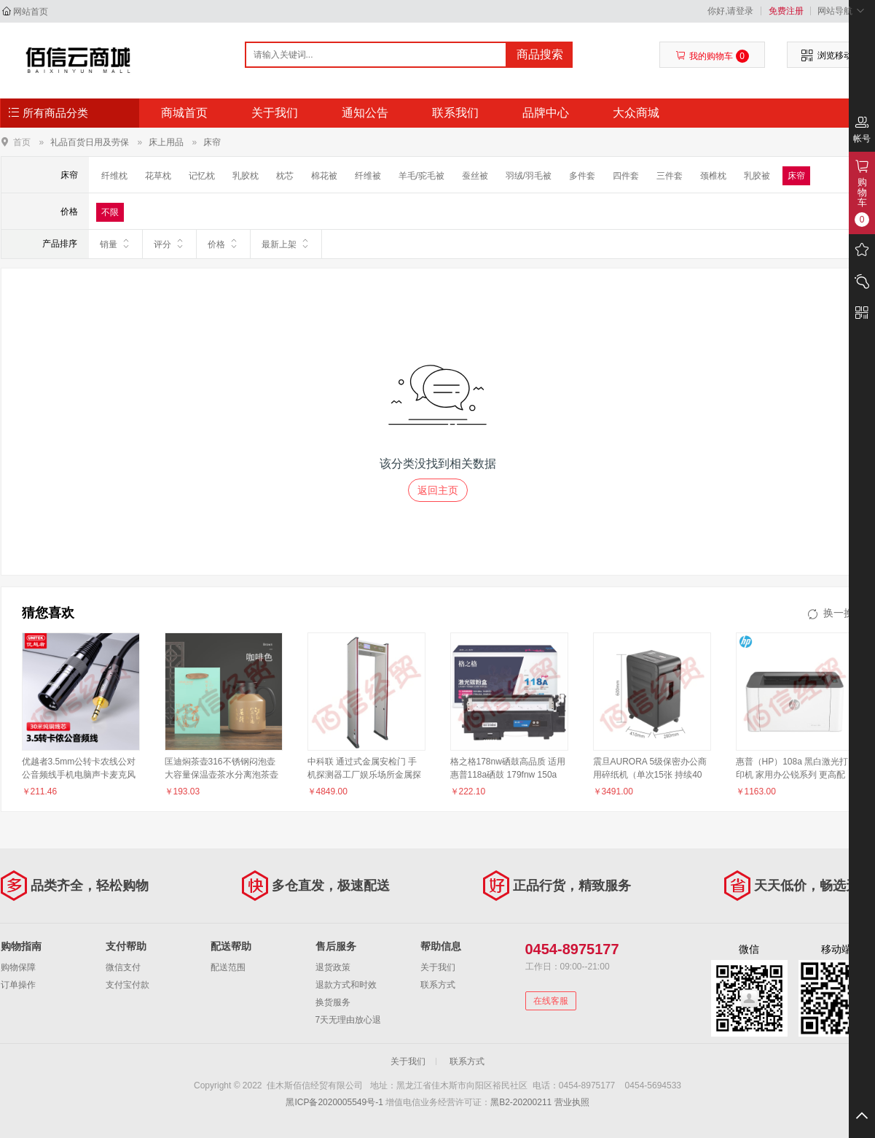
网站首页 (30, 12)
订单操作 (18, 985)
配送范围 (228, 967)
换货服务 (332, 1002)
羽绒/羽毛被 (529, 176)
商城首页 (184, 113)
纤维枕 (114, 176)
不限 (110, 212)
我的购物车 (712, 56)
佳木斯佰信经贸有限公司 (78, 60)
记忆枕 (202, 176)
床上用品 (166, 142)
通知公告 (365, 113)
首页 (22, 142)
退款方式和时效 (346, 985)
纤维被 (368, 176)
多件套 (582, 176)
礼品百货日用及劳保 (89, 142)
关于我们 (274, 113)
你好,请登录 (730, 11)
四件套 (626, 176)
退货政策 (332, 967)
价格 (223, 244)
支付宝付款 (127, 985)
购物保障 (18, 967)
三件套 (669, 176)
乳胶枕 (245, 176)
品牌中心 (545, 113)
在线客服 (550, 1001)
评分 (169, 244)
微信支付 (123, 967)
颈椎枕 (713, 176)
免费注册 (786, 11)
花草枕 (158, 176)
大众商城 (636, 113)
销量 (115, 244)
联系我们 (455, 113)
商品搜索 (540, 54)
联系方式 (437, 985)
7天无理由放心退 (348, 1020)
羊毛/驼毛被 (421, 176)
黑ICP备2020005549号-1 (334, 1102)
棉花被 (324, 176)
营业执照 (571, 1102)
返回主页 (437, 490)
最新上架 (286, 244)
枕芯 (285, 176)
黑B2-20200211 (521, 1102)
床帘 (212, 142)
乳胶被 (757, 176)
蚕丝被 (475, 176)
